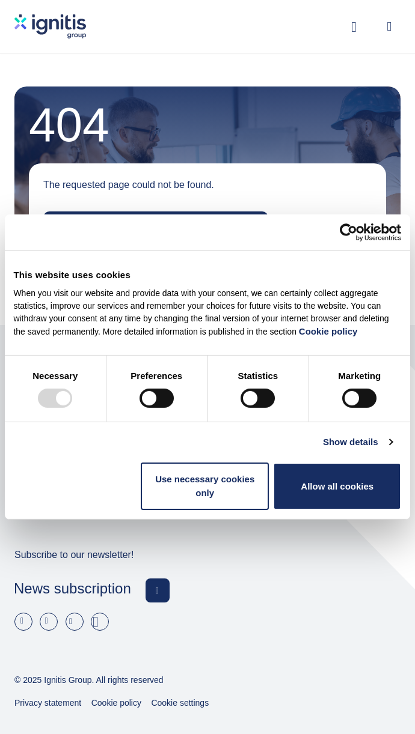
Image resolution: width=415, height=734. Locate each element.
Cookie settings (180, 703)
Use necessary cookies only (204, 486)
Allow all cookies (337, 486)
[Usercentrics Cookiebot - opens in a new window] (348, 232)
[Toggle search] (354, 26)
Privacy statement (47, 703)
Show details (350, 442)
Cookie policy (328, 331)
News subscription (72, 588)
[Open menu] (389, 26)
